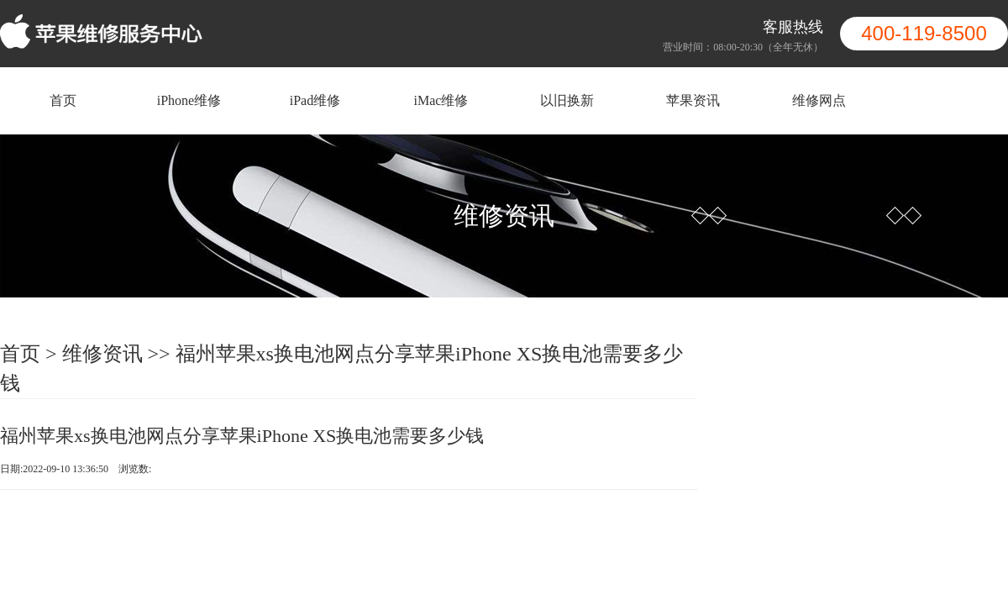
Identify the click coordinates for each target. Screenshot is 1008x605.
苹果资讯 (693, 100)
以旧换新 (567, 100)
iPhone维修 (189, 100)
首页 (63, 100)
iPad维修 (315, 100)
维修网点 (819, 100)
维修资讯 (102, 354)
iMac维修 (441, 100)
